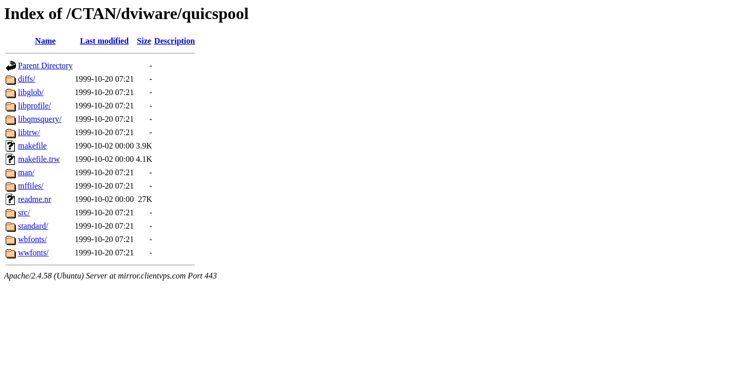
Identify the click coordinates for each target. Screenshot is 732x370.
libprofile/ (34, 105)
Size (144, 40)
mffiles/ (30, 185)
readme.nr (34, 199)
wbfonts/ (32, 239)
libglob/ (31, 92)
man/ (26, 172)
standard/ (33, 225)
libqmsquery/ (39, 119)
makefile (32, 145)
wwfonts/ (33, 252)
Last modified (104, 40)
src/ (24, 212)
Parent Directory (45, 65)
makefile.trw (39, 159)
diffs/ (26, 79)
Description (174, 40)
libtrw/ (29, 132)
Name (45, 40)
